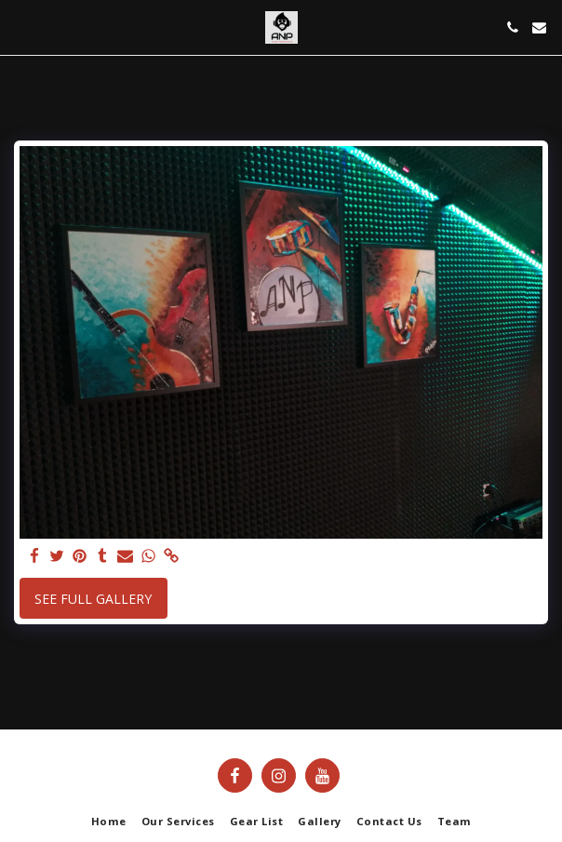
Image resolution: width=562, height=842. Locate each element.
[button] (20, 26)
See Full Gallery (93, 599)
